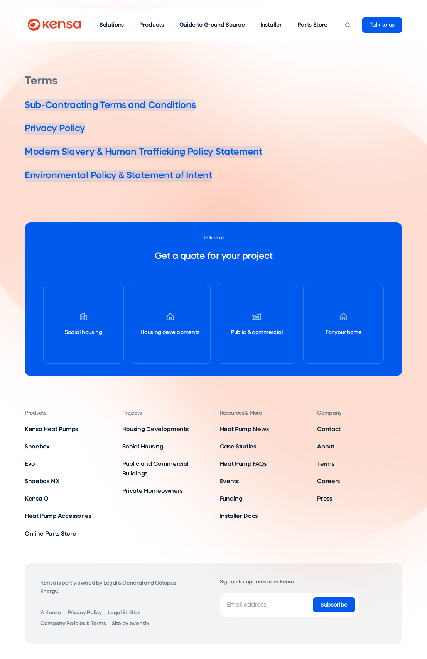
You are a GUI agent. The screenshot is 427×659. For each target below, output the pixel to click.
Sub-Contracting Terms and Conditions (130, 105)
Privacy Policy (62, 128)
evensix (139, 623)
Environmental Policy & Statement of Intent (140, 175)
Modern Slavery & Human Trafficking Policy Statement (171, 151)
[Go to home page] (54, 25)
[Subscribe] (334, 605)
